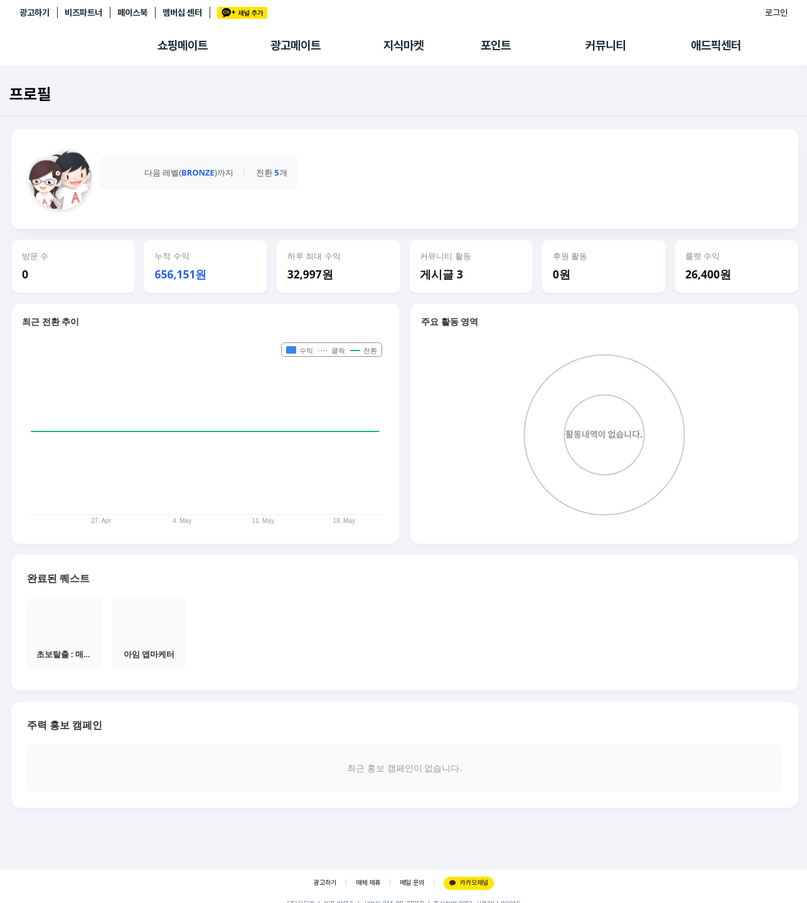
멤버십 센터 (182, 13)
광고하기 (34, 13)
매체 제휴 (368, 883)
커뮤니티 (605, 45)
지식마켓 (403, 45)
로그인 (776, 12)
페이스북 (132, 13)
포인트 (496, 45)
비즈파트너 (83, 13)
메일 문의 (412, 883)
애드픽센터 (716, 45)
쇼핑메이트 (183, 45)
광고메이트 (295, 45)
